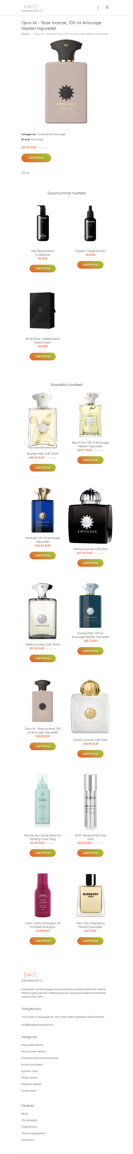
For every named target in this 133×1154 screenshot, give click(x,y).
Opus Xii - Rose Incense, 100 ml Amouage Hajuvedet (43, 730)
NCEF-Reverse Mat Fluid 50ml (90, 837)
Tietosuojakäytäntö (33, 1133)
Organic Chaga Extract (90, 251)
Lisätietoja (36, 157)
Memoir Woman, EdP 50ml (90, 549)
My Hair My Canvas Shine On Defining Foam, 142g (42, 837)
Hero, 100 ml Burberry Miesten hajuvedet (90, 925)
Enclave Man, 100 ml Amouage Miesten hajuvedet (90, 635)
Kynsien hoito (29, 1071)
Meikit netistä (29, 1077)
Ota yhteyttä (29, 1120)
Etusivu (25, 34)
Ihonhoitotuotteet (32, 1064)
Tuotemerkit (44, 134)
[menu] (107, 7)
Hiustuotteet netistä (33, 1051)
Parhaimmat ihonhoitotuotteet (39, 1058)
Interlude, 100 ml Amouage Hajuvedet (42, 539)
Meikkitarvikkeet (31, 1084)
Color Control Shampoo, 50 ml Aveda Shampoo (42, 925)
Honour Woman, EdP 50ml (90, 740)
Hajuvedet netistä (32, 1045)
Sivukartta (27, 1139)
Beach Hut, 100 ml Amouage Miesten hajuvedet (90, 444)
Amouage (59, 134)
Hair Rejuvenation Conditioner (42, 252)
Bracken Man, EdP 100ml (42, 453)
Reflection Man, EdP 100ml (43, 644)
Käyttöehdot (29, 1126)
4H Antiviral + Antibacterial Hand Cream (43, 340)
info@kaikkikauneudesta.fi (37, 1024)
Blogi (24, 1113)
